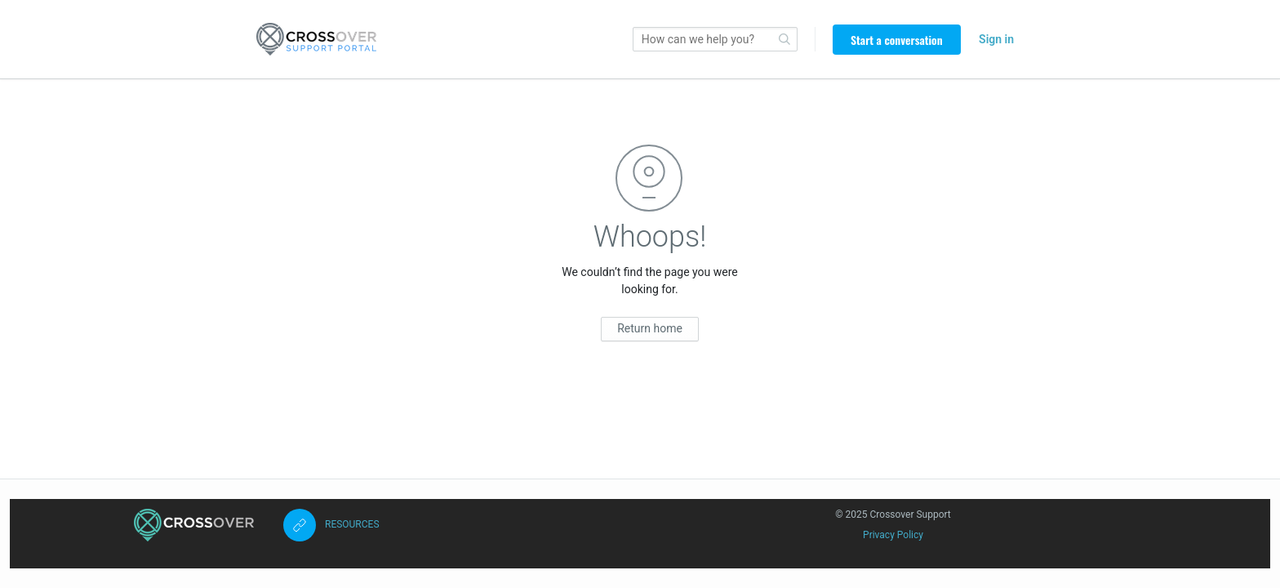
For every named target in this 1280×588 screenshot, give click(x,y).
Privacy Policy (893, 535)
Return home (649, 328)
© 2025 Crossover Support (893, 514)
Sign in (996, 39)
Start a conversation (897, 39)
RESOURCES (352, 524)
